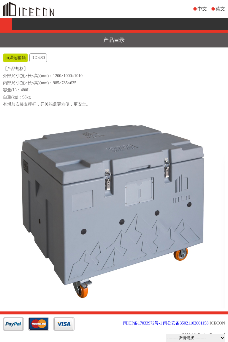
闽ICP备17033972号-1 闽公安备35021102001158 (165, 323)
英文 (220, 8)
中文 (202, 8)
